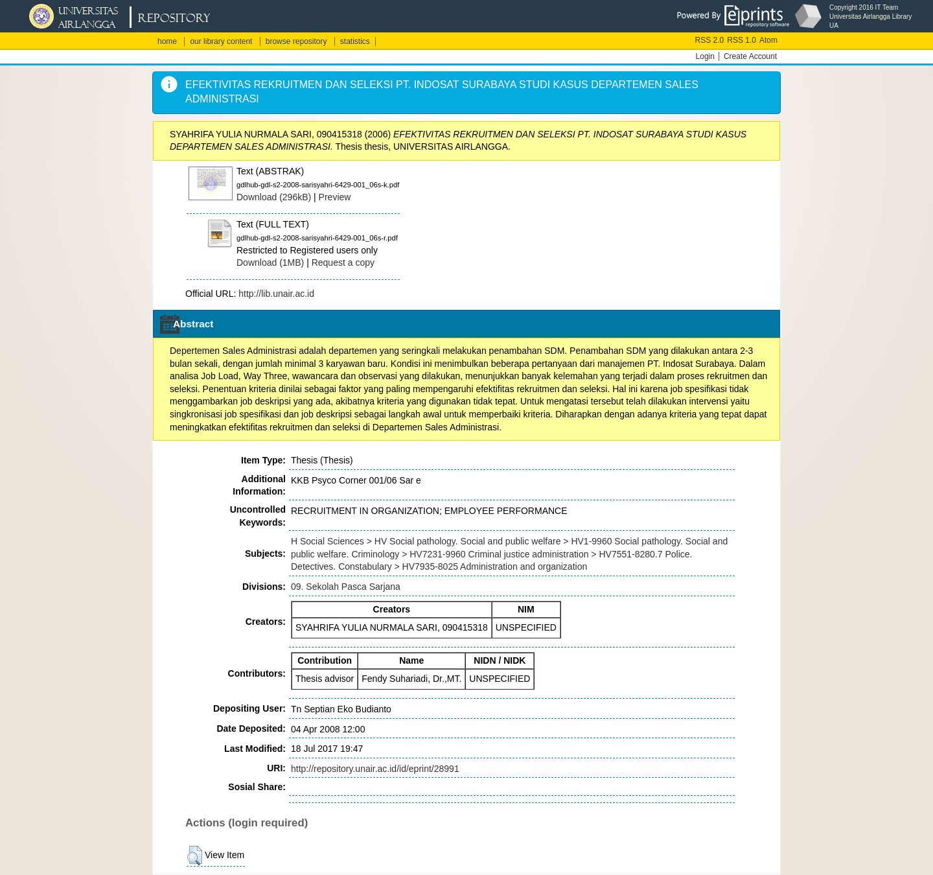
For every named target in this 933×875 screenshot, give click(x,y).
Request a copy (343, 262)
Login (705, 56)
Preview (335, 197)
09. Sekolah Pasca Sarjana (345, 586)
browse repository (296, 41)
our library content (221, 41)
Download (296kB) (273, 197)
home (167, 41)
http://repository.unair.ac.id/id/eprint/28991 (375, 769)
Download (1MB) (270, 262)
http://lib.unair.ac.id (276, 293)
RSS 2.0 (709, 40)
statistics (355, 41)
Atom (768, 40)
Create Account (750, 56)
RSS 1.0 (741, 40)
